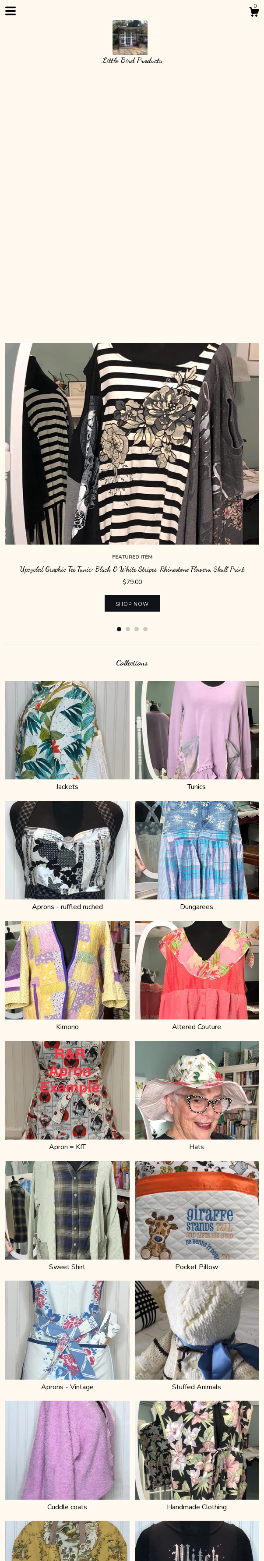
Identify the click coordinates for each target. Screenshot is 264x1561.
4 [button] (145, 378)
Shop (13, 1459)
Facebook (117, 1491)
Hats (197, 891)
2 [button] (128, 378)
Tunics (197, 531)
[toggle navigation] (10, 11)
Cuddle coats (67, 1251)
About (37, 1459)
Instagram (48, 1491)
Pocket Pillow (197, 1011)
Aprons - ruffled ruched (67, 651)
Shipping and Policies (83, 1459)
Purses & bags (67, 1370)
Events (170, 1459)
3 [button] (136, 378)
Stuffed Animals (197, 1131)
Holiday (197, 1370)
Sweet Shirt (67, 1011)
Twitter (16, 1491)
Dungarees (197, 651)
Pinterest (83, 1491)
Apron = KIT (67, 891)
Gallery (197, 1459)
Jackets (67, 531)
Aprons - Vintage (67, 1131)
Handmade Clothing (197, 1251)
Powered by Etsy (28, 1545)
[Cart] (254, 13)
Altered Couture (197, 771)
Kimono (67, 771)
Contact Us (137, 1459)
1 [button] (119, 378)
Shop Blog (152, 1491)
